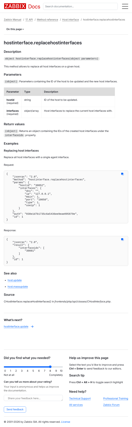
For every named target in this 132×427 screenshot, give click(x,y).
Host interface (70, 19)
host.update (15, 295)
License (65, 421)
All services (76, 404)
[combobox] (81, 6)
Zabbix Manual (12, 19)
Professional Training (115, 398)
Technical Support (80, 398)
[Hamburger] (125, 6)
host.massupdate (18, 301)
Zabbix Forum (111, 404)
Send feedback (15, 409)
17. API (29, 19)
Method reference (47, 19)
